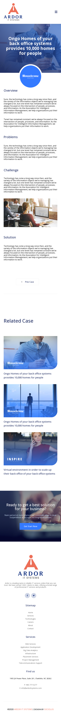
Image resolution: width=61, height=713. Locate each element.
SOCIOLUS (49, 709)
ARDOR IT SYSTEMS (23, 709)
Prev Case (27, 282)
